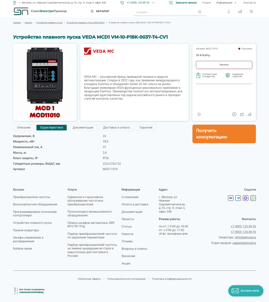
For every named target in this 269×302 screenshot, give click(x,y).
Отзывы (127, 241)
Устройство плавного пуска (32, 223)
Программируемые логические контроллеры (35, 213)
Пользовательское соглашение (126, 278)
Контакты (250, 2)
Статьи (127, 226)
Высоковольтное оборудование (35, 204)
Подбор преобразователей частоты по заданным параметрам (92, 235)
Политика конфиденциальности (171, 278)
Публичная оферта (89, 278)
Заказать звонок (186, 2)
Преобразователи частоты (31, 197)
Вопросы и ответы (134, 249)
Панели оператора (26, 230)
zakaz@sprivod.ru (244, 243)
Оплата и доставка (135, 204)
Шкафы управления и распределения (28, 239)
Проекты (128, 219)
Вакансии (128, 256)
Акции (126, 263)
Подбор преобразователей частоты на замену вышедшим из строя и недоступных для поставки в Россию (92, 250)
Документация (132, 212)
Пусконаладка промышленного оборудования (89, 213)
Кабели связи (22, 248)
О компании (130, 197)
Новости (127, 234)
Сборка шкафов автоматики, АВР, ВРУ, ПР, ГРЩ (91, 224)
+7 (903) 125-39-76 (243, 232)
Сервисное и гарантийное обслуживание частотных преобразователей (85, 200)
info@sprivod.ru (245, 237)
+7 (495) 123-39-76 (138, 2)
